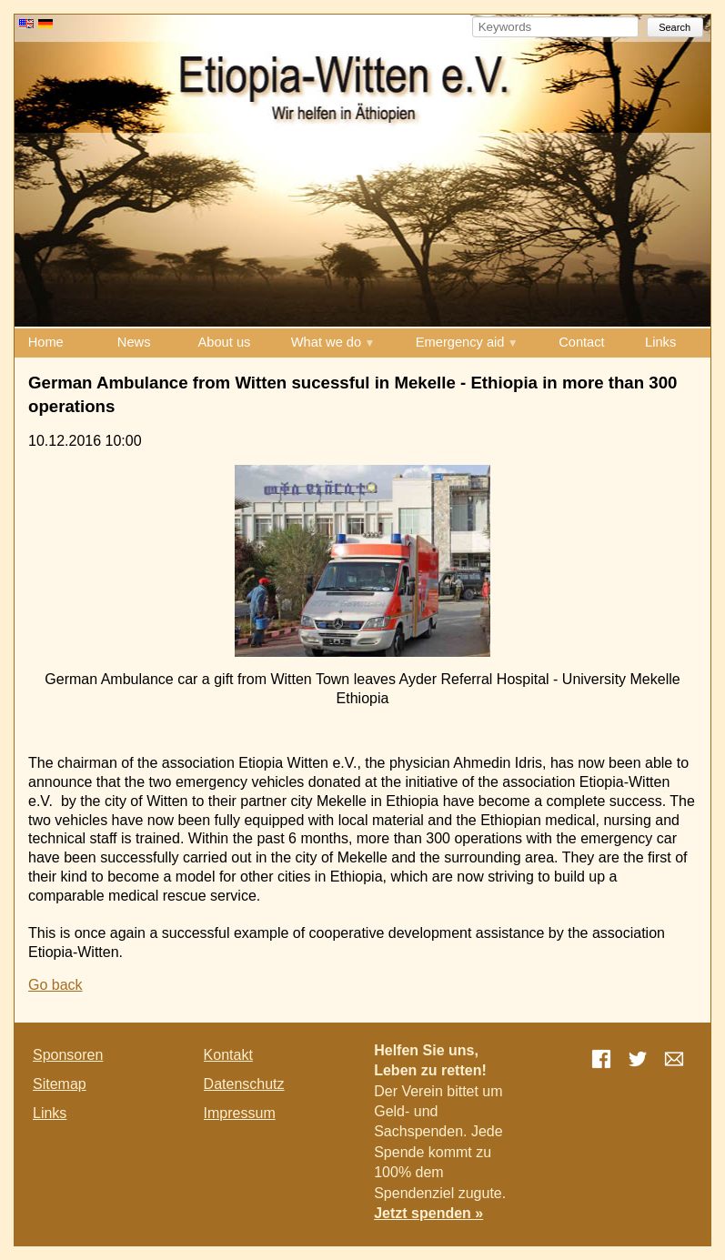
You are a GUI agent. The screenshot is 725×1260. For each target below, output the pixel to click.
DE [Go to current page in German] (45, 23)
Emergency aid (460, 342)
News (134, 342)
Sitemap (59, 1084)
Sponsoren (68, 1055)
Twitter (637, 1059)
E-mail (674, 1059)
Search (674, 27)
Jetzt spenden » (428, 1213)
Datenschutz (244, 1084)
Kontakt (228, 1055)
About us (224, 342)
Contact (582, 342)
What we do (326, 342)
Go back (55, 985)
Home (46, 342)
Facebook (601, 1059)
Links (660, 342)
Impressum (240, 1113)
